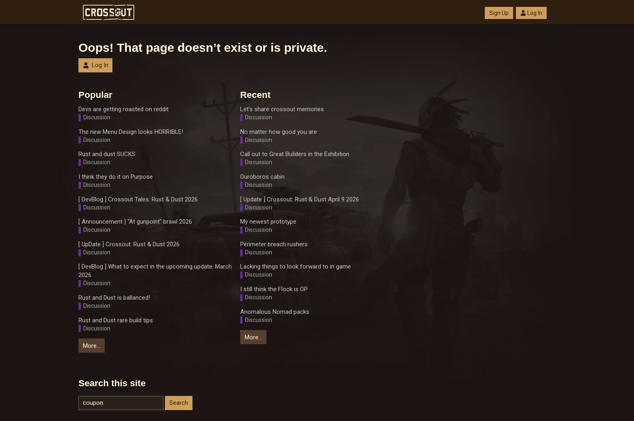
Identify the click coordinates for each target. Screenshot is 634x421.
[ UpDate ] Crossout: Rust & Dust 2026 (129, 244)
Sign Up (499, 13)
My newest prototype (268, 221)
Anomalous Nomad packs (274, 311)
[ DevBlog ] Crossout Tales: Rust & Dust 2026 (138, 199)
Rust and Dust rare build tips (115, 320)
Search (178, 402)
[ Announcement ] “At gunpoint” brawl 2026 (135, 221)
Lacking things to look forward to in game (295, 266)
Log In (531, 13)
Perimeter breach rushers (274, 244)
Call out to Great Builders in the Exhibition (294, 154)
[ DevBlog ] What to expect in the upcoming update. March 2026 (155, 271)
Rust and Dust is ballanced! (114, 297)
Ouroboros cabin (262, 176)
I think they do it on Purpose (115, 176)
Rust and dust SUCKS (106, 154)
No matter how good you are (278, 131)
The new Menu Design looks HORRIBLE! (130, 131)
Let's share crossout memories (282, 109)
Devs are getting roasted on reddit (123, 109)
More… (91, 345)
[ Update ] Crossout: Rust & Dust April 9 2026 (299, 199)
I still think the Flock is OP (274, 289)
